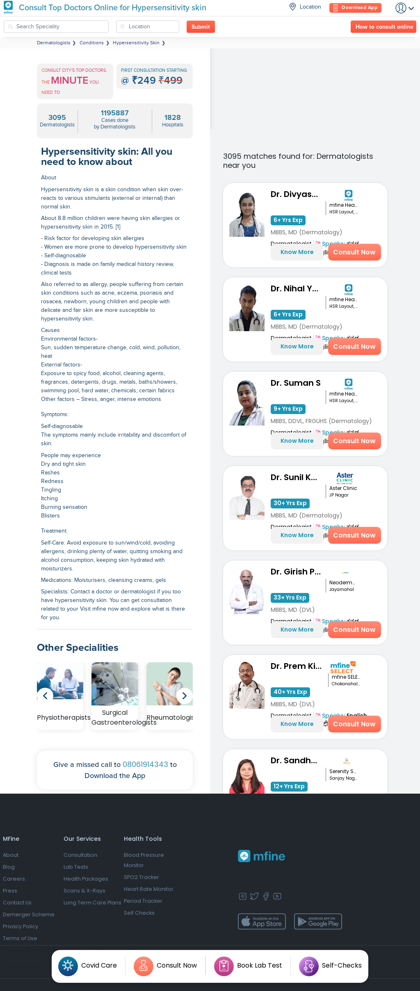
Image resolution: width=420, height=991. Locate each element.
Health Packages (86, 878)
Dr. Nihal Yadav (298, 288)
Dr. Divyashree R (298, 194)
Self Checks (139, 912)
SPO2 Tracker (141, 877)
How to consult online (384, 27)
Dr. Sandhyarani (298, 760)
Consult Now (354, 252)
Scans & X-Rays (84, 890)
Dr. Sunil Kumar (298, 477)
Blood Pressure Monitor (144, 860)
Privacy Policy (20, 926)
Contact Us (17, 902)
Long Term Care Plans (92, 902)
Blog (9, 866)
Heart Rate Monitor (148, 889)
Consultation (80, 854)
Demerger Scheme (29, 914)
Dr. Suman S (296, 383)
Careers (14, 878)
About (10, 854)
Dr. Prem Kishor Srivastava (299, 666)
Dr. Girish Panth (298, 572)
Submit (201, 27)
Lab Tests (76, 866)
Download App (355, 8)
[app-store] (262, 921)
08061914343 (145, 764)
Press (10, 890)
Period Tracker (143, 900)
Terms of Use (20, 938)
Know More (297, 252)
